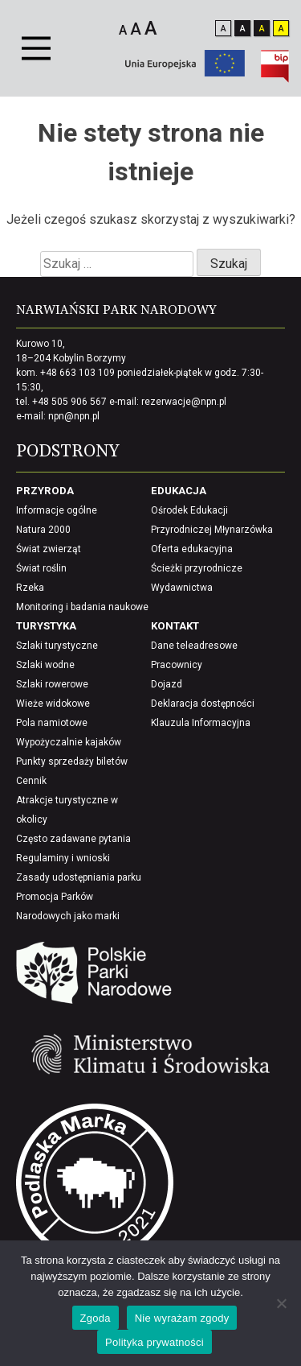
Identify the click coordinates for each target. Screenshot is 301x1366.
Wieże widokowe (53, 703)
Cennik (31, 780)
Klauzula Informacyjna (200, 722)
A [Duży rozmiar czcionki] (150, 28)
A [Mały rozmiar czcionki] (123, 30)
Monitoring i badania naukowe (82, 607)
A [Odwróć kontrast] (243, 28)
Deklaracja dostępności (202, 703)
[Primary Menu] (36, 48)
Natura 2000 (43, 529)
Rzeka (30, 587)
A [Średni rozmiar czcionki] (135, 29)
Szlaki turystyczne (57, 645)
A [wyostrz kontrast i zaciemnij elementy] (281, 28)
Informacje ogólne (56, 510)
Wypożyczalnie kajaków (68, 742)
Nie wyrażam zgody (182, 1318)
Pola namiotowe (51, 722)
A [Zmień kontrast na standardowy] (223, 28)
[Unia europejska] (185, 72)
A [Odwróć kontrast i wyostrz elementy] (262, 28)
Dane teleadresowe (194, 645)
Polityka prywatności (154, 1342)
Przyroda (45, 491)
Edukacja (178, 491)
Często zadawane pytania (73, 838)
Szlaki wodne (45, 665)
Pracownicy (176, 665)
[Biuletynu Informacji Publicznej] (275, 78)
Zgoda (95, 1318)
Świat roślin (41, 568)
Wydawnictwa (182, 587)
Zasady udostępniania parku (78, 877)
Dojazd (166, 684)
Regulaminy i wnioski (63, 858)
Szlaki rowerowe (52, 684)
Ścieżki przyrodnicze (196, 568)
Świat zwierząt (48, 549)
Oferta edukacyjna (192, 549)
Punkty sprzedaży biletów (72, 761)
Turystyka (46, 626)
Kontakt (175, 626)
